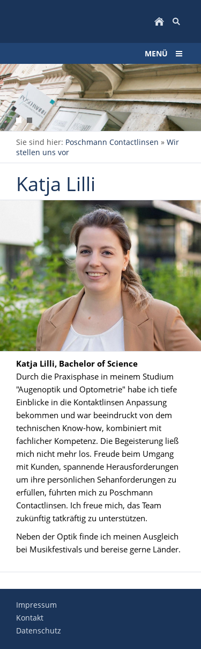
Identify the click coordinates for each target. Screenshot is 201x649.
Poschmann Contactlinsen (112, 142)
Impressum (36, 605)
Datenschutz (38, 630)
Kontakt (29, 617)
